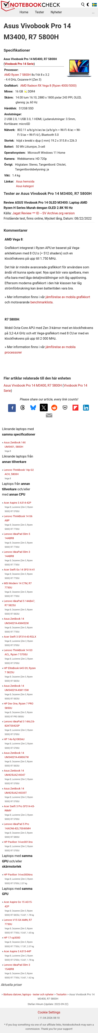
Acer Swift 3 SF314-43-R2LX (20, 636)
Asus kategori (25, 186)
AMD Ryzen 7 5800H (17, 75)
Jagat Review (22, 213)
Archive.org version (61, 213)
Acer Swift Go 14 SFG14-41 (19, 569)
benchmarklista (41, 302)
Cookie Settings (49, 1012)
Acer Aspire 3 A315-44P (17, 951)
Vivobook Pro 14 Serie (19, 64)
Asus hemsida (25, 181)
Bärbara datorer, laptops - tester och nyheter (28, 994)
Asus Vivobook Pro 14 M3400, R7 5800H (33, 385)
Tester (39, 12)
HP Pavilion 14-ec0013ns (18, 841)
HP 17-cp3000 (12, 937)
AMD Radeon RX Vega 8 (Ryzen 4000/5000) (48, 85)
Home (24, 12)
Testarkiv (61, 994)
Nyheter (56, 12)
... (93, 12)
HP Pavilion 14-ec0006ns (18, 874)
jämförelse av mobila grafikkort (67, 297)
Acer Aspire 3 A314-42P (17, 502)
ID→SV (41, 213)
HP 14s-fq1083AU (14, 739)
